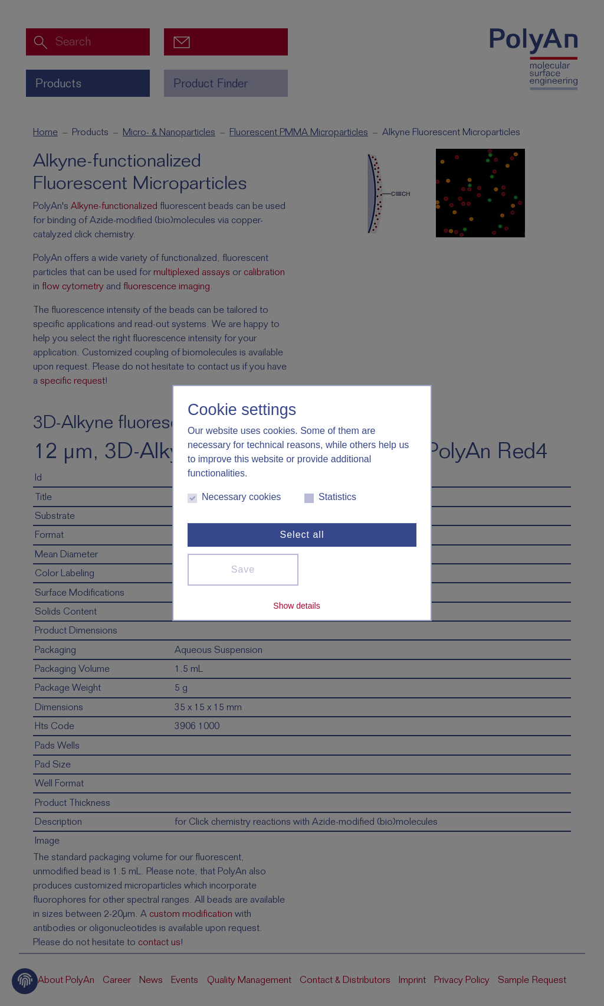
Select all (302, 535)
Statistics (330, 497)
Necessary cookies (234, 497)
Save (243, 569)
